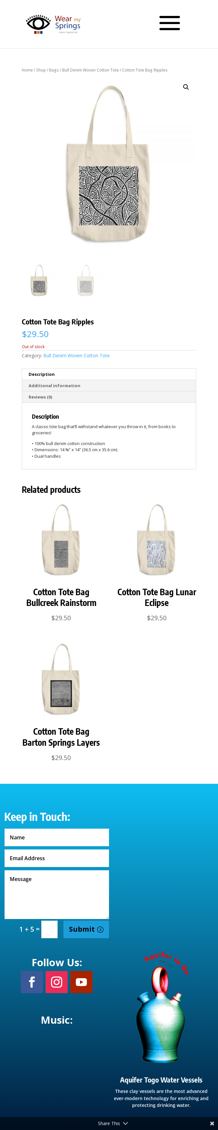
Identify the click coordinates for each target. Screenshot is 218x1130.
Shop (41, 70)
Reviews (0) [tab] (40, 397)
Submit (82, 929)
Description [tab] (42, 374)
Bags (54, 70)
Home (27, 70)
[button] (186, 87)
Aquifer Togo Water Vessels (161, 1079)
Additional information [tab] (54, 385)
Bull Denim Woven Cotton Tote (90, 70)
